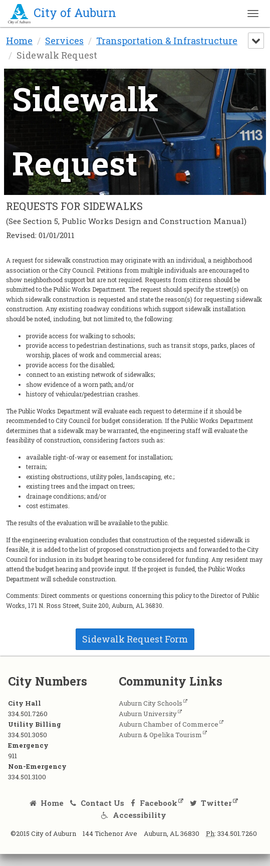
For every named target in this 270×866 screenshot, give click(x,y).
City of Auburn (62, 12)
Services (64, 41)
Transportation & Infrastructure (166, 41)
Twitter (211, 803)
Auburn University (148, 713)
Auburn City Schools (150, 703)
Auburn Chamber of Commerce (168, 724)
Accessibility (133, 815)
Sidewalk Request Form (135, 639)
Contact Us (97, 803)
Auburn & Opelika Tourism (160, 734)
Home (19, 41)
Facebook (154, 803)
